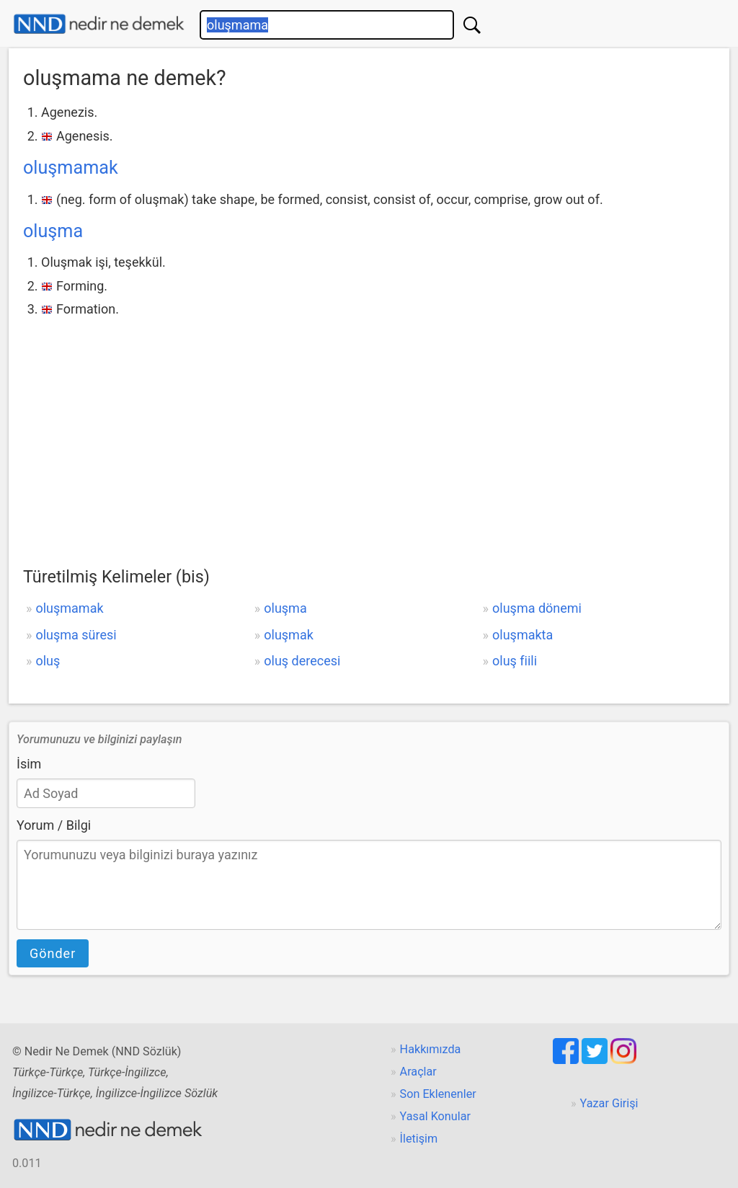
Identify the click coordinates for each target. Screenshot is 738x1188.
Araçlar (418, 1071)
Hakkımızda (430, 1049)
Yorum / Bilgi (54, 825)
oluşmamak (70, 167)
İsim (29, 763)
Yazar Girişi (609, 1103)
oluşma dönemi (537, 608)
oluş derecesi (302, 660)
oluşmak (289, 634)
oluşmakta (522, 634)
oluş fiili (514, 660)
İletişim (419, 1138)
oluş (47, 660)
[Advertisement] (369, 430)
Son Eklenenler (438, 1094)
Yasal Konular (435, 1116)
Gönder (53, 953)
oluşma (53, 231)
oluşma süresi (75, 634)
